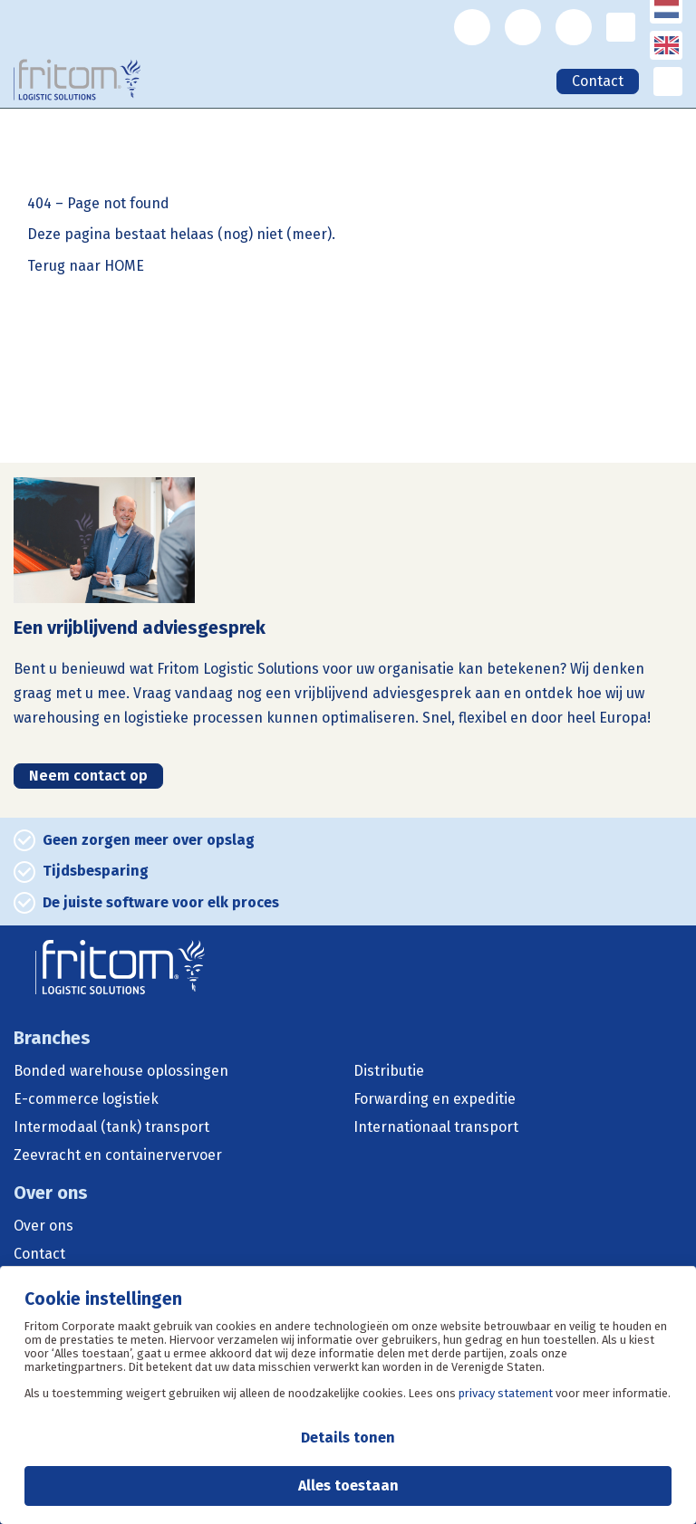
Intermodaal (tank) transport (111, 1127)
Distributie (388, 1071)
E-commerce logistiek (86, 1099)
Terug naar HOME (85, 266)
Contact (598, 81)
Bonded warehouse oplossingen (121, 1071)
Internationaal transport (435, 1127)
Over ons (43, 1226)
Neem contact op (88, 775)
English (668, 56)
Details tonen (348, 1437)
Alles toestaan (348, 1485)
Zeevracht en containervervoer (118, 1155)
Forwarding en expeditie (434, 1099)
